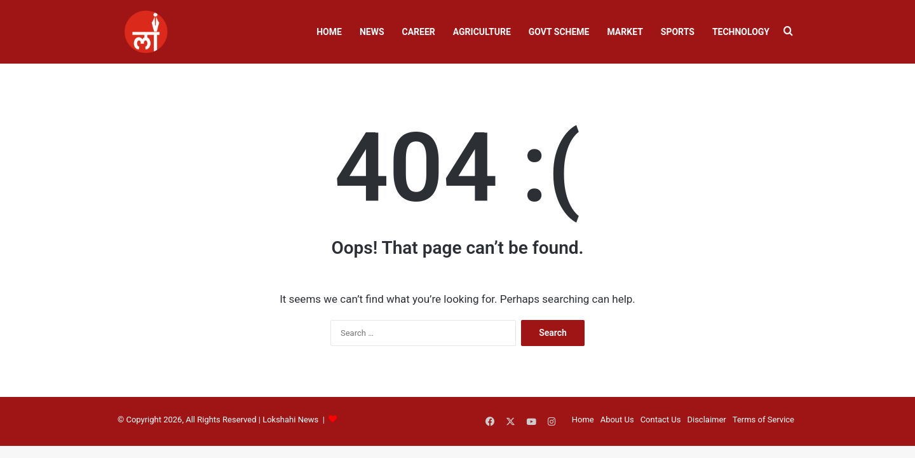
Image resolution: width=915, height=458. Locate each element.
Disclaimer (706, 419)
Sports (678, 32)
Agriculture (482, 32)
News (372, 32)
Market (624, 32)
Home (329, 32)
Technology (740, 32)
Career (418, 32)
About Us (617, 419)
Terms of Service (763, 419)
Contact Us (660, 419)
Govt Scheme (559, 32)
